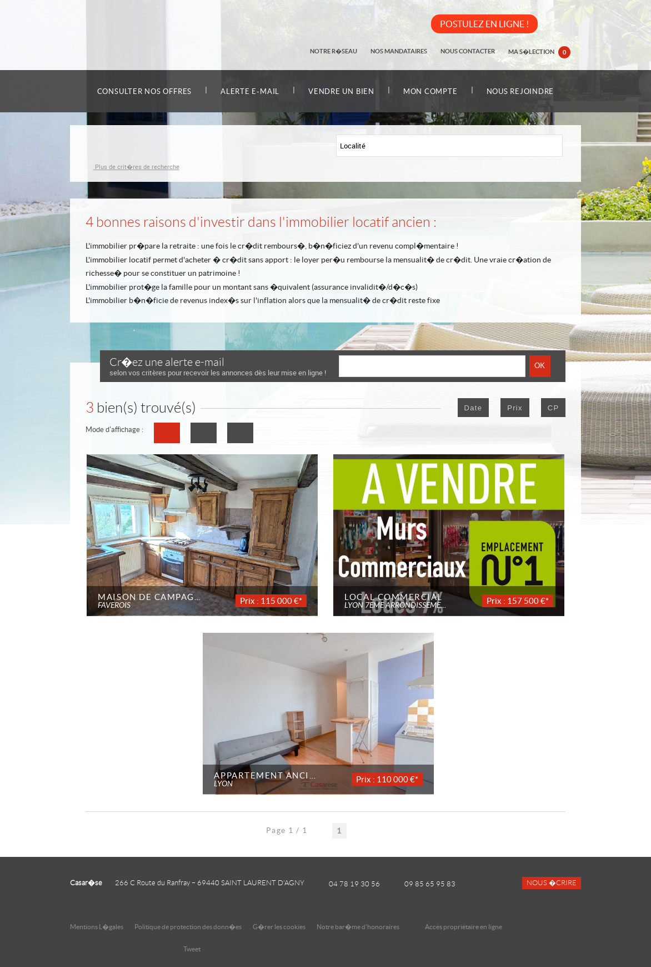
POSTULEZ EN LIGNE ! (484, 24)
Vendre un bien (341, 91)
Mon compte (430, 91)
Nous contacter (467, 51)
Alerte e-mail (250, 91)
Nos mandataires (398, 51)
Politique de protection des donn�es (188, 926)
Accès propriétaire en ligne (463, 926)
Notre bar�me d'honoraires (358, 926)
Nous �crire (552, 883)
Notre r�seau (333, 51)
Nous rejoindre (520, 91)
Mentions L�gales (96, 926)
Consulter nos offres (144, 91)
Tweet (192, 949)
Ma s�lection (539, 52)
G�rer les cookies (279, 926)
